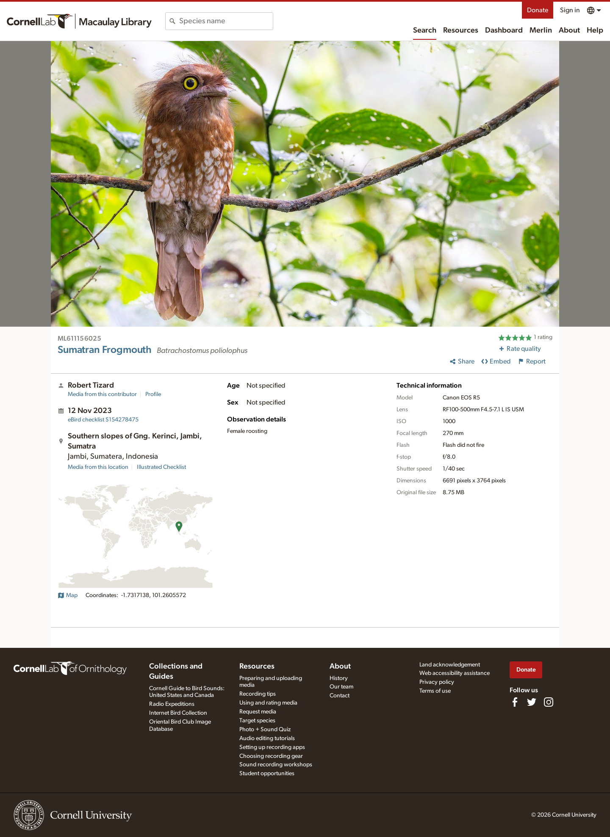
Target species (257, 721)
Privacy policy (436, 682)
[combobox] (226, 21)
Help (595, 30)
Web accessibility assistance (454, 673)
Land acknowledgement (449, 665)
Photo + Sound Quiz (265, 729)
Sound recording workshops (275, 765)
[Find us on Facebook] (515, 702)
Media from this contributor (102, 394)
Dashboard (504, 30)
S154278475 (103, 420)
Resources (460, 30)
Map (68, 595)
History (339, 678)
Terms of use (435, 691)
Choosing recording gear (271, 756)
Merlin (541, 30)
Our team (341, 687)
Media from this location (98, 467)
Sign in (570, 10)
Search (424, 30)
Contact (339, 696)
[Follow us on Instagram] (548, 702)
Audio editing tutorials (267, 738)
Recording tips (257, 694)
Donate (537, 10)
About (569, 30)
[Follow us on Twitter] (532, 702)
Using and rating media (268, 703)
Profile (153, 394)
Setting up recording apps (272, 747)
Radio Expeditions (171, 704)
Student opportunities (266, 773)
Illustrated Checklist (161, 467)
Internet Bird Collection (178, 713)
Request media (257, 712)
